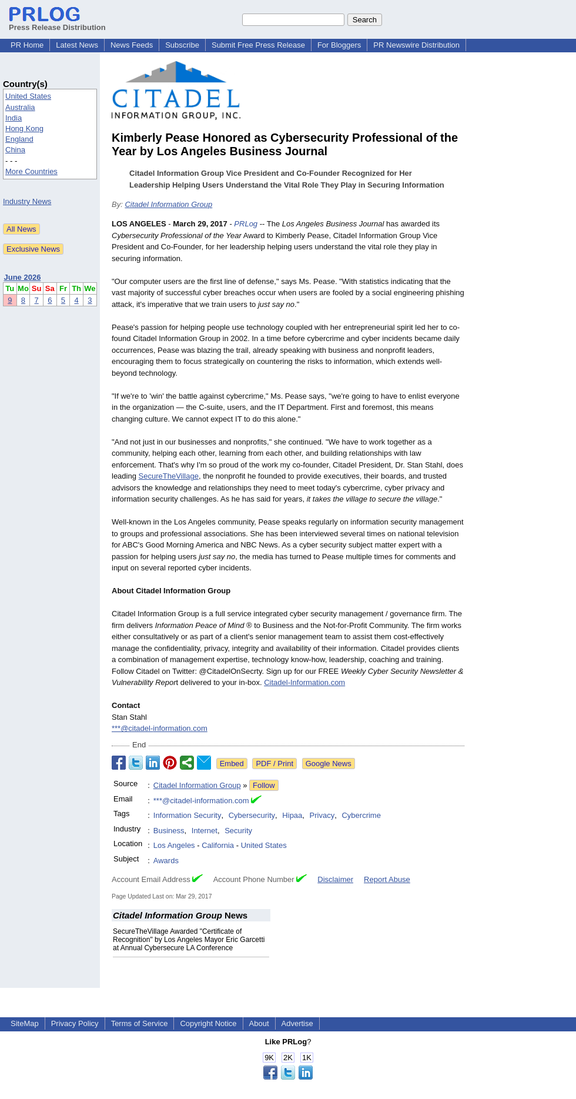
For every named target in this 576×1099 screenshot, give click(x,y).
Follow (264, 785)
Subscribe (182, 45)
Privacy (322, 815)
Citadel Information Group (168, 204)
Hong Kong (24, 128)
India (13, 117)
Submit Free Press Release (258, 45)
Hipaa (292, 815)
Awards (166, 860)
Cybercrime (360, 815)
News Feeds (131, 45)
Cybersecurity (252, 815)
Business (169, 830)
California (218, 845)
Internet (204, 830)
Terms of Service (139, 1023)
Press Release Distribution (57, 23)
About (259, 1023)
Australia (20, 107)
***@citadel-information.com (159, 728)
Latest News (77, 45)
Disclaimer (335, 879)
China (15, 149)
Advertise (297, 1023)
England (19, 139)
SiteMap (25, 1023)
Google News (328, 763)
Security (238, 830)
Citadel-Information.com (304, 682)
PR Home (27, 45)
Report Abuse (387, 879)
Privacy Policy (75, 1023)
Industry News (27, 201)
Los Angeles (174, 845)
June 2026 (22, 277)
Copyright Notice (208, 1023)
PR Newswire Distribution (416, 45)
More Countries (31, 171)
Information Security (187, 815)
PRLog (245, 223)
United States (28, 96)
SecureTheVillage (169, 476)
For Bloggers (339, 45)
